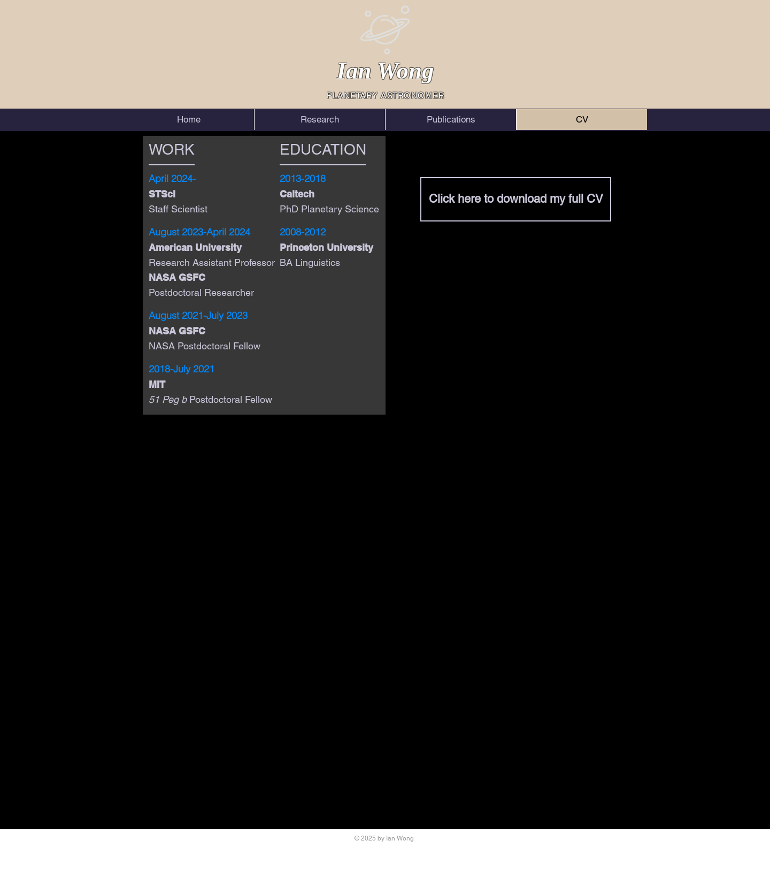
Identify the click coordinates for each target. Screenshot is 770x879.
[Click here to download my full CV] (515, 199)
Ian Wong (385, 70)
